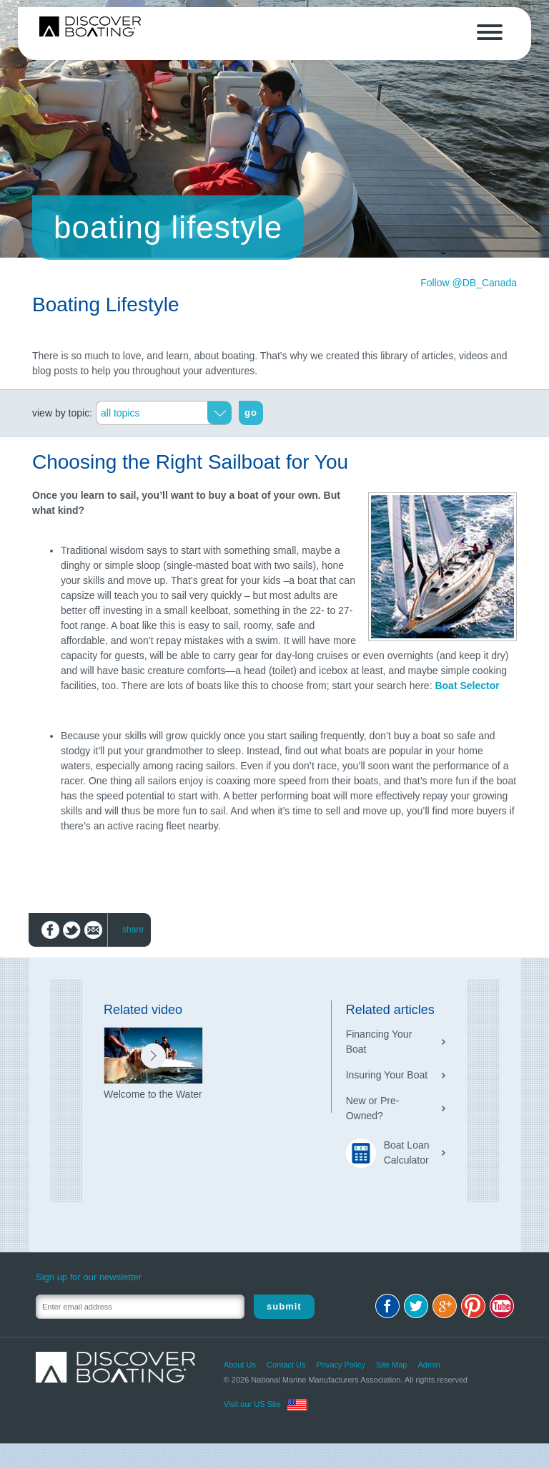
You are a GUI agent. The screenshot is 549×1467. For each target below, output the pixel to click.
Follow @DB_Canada (468, 282)
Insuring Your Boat (386, 1075)
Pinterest (473, 1306)
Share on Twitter (72, 930)
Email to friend (93, 930)
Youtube (501, 1306)
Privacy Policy (340, 1364)
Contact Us (286, 1364)
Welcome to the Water (153, 1094)
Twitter (416, 1306)
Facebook (387, 1306)
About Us (240, 1364)
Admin (428, 1364)
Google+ (444, 1306)
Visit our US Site (252, 1404)
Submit (284, 1306)
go (250, 412)
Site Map (391, 1364)
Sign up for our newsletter (89, 1277)
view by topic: (62, 413)
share (133, 930)
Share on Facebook (50, 930)
